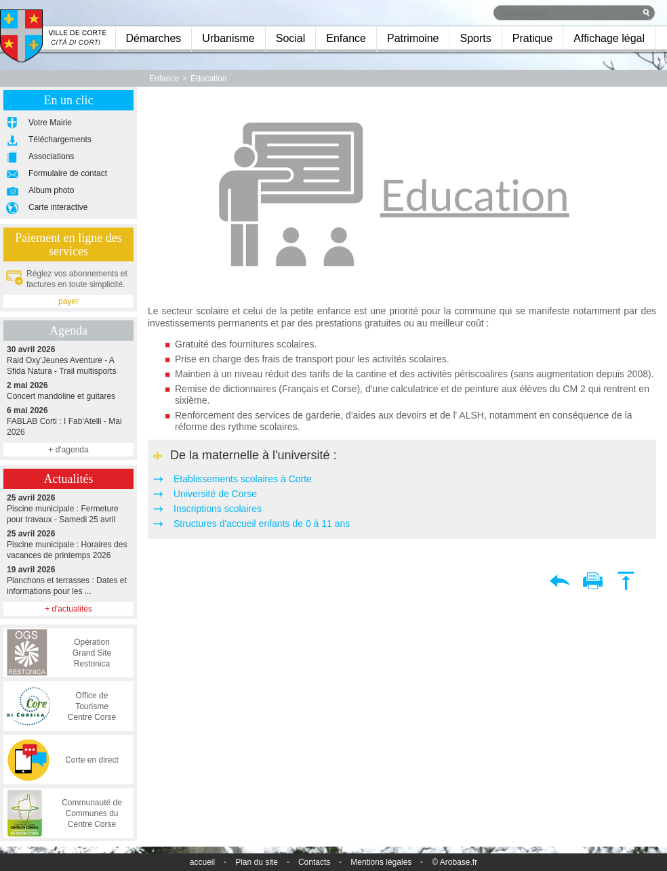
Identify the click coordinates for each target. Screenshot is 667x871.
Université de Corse (215, 493)
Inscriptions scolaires (218, 508)
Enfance (346, 38)
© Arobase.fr (454, 862)
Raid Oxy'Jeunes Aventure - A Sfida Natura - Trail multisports (68, 360)
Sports (475, 38)
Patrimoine (413, 38)
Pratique (532, 38)
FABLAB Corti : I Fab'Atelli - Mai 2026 (68, 421)
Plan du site (256, 862)
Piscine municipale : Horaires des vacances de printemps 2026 (68, 544)
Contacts (314, 862)
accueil (202, 862)
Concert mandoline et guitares (68, 390)
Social (291, 38)
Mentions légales (380, 862)
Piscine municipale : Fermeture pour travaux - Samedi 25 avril (68, 508)
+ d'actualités (68, 609)
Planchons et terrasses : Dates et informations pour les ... (68, 580)
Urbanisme (228, 38)
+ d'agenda (68, 449)
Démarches (154, 38)
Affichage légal (609, 38)
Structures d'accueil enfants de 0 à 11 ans (262, 523)
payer (68, 301)
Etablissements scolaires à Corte (243, 478)
